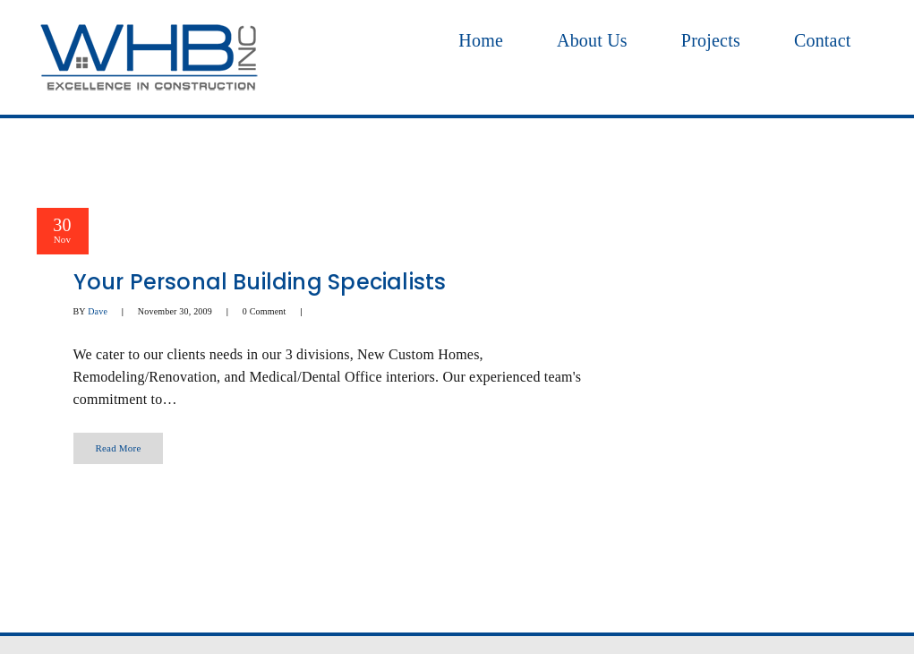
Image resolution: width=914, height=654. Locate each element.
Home (480, 40)
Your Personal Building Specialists (260, 282)
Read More (118, 448)
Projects (710, 40)
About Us (592, 40)
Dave (97, 311)
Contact (822, 40)
